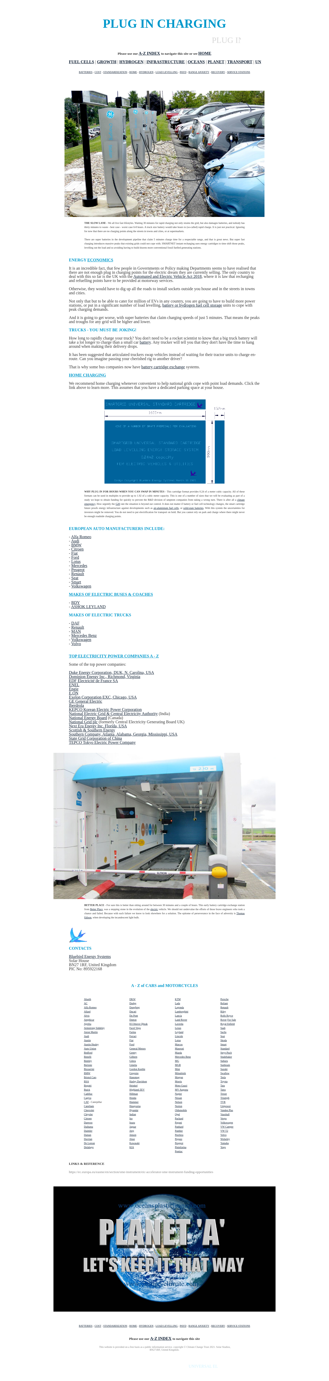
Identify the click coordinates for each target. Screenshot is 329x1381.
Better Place (96, 909)
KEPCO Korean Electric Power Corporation (105, 709)
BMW (76, 545)
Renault (77, 574)
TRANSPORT (239, 62)
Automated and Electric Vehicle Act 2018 (167, 276)
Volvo (76, 644)
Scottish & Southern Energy (92, 730)
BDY (75, 602)
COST (98, 72)
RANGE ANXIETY (198, 72)
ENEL (74, 685)
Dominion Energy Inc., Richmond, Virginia (104, 676)
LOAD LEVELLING (167, 72)
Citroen (77, 549)
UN (258, 62)
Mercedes (79, 565)
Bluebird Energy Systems (90, 956)
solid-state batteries (193, 508)
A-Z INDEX (149, 53)
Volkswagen (81, 586)
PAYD (183, 72)
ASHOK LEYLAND (88, 607)
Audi (75, 541)
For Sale (231, 1019)
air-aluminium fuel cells (166, 508)
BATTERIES (86, 72)
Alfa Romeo (81, 537)
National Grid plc (83, 722)
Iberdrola (76, 705)
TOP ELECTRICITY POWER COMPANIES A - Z (114, 656)
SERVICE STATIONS (238, 72)
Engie (73, 689)
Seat (74, 578)
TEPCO (76, 742)
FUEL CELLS (81, 62)
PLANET (216, 62)
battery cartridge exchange (163, 367)
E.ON (73, 693)
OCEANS (196, 62)
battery (145, 342)
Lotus (75, 561)
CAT (86, 1102)
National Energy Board (88, 718)
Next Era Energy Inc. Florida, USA (98, 726)
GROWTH (106, 62)
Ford (75, 557)
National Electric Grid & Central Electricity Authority (113, 713)
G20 (118, 503)
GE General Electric (85, 701)
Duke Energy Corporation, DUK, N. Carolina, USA (111, 672)
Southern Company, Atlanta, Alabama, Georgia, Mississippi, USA (123, 734)
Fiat (74, 553)
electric (154, 909)
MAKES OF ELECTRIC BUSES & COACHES (111, 594)
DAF (75, 623)
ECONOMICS (100, 260)
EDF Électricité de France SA (93, 681)
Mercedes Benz (84, 635)
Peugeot (78, 570)
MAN (76, 631)
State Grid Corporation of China (95, 738)
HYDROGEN (131, 62)
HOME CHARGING (87, 375)
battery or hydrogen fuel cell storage (192, 305)
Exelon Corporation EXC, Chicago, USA (103, 697)
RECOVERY (218, 72)
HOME (133, 72)
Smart (76, 582)
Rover (224, 1019)
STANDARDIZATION (115, 72)
